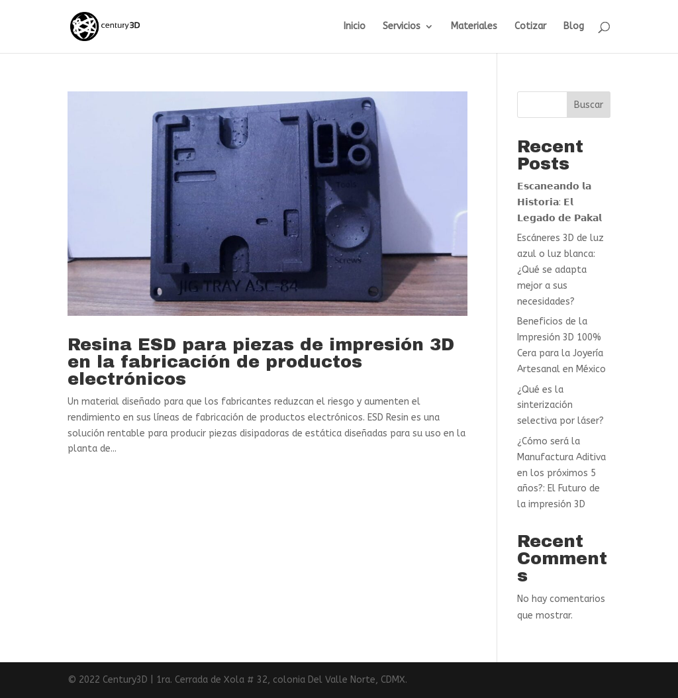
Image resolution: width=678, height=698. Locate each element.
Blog (573, 27)
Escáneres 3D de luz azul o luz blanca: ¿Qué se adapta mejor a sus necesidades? (560, 269)
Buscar (588, 105)
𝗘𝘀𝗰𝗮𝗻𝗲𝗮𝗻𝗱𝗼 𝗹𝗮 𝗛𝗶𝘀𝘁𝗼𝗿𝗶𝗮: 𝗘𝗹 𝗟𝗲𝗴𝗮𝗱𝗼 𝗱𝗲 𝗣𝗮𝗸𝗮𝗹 (559, 202)
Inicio (354, 27)
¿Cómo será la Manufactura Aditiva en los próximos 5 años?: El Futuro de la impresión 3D (561, 473)
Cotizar (530, 27)
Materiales (474, 27)
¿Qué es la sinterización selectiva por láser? (560, 405)
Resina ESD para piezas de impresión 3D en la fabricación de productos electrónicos (261, 361)
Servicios (401, 27)
